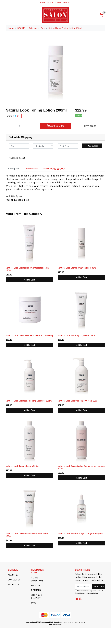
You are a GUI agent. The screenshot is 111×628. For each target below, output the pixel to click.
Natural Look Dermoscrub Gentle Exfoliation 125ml (27, 269)
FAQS (33, 602)
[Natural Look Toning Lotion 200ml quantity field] (21, 126)
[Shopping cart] (101, 15)
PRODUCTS (13, 584)
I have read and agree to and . (89, 592)
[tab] (14, 168)
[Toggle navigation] (9, 15)
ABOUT (50, 2)
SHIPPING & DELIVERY (36, 596)
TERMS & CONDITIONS (37, 579)
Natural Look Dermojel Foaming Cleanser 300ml (29, 400)
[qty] (19, 146)
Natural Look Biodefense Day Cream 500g (78, 400)
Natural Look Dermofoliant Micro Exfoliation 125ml (27, 534)
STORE (58, 2)
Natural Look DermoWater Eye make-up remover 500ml (81, 467)
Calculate (92, 145)
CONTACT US (14, 579)
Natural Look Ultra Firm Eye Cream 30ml (77, 267)
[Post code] (68, 146)
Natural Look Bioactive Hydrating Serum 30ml (80, 533)
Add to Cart (55, 125)
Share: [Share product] (13, 116)
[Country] (43, 146)
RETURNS (36, 590)
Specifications (31, 168)
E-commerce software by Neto (73, 622)
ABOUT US (13, 574)
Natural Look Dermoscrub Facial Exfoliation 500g (29, 335)
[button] (90, 126)
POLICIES (35, 585)
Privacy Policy (92, 593)
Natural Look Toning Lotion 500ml (22, 465)
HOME (42, 2)
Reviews (54, 168)
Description (14, 168)
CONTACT (67, 2)
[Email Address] (83, 586)
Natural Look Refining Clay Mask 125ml (76, 335)
